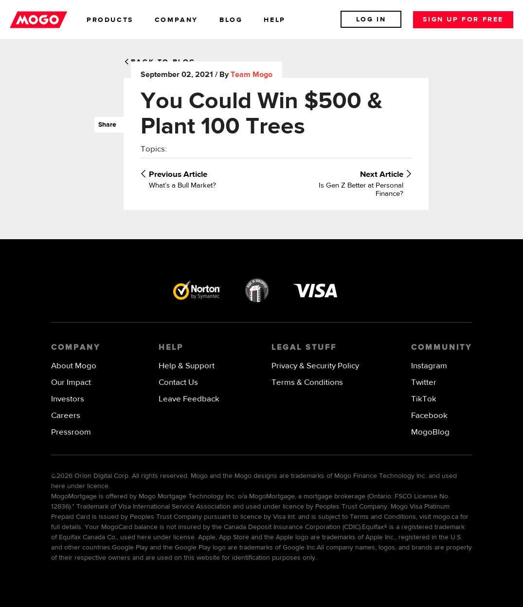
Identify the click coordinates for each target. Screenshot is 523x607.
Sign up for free (463, 19)
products (110, 20)
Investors (67, 399)
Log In (371, 19)
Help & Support (187, 366)
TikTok (423, 399)
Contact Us (178, 383)
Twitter (423, 383)
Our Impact (71, 383)
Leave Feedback (189, 399)
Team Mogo (251, 75)
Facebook (429, 416)
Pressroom (71, 432)
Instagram (429, 366)
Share (105, 124)
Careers (65, 416)
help (274, 20)
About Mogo (73, 366)
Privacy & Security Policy (315, 366)
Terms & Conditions (307, 383)
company (176, 20)
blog (230, 20)
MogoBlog (430, 432)
